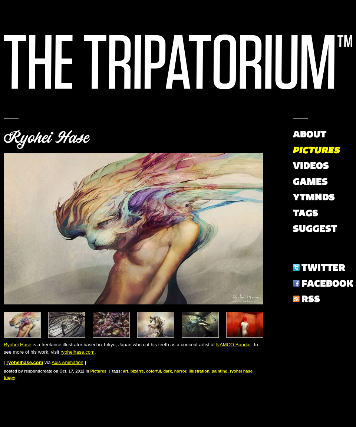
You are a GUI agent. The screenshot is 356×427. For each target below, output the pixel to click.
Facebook (327, 283)
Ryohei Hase (46, 137)
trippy (9, 377)
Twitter (323, 267)
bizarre (137, 371)
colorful (153, 371)
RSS (310, 299)
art (125, 371)
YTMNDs (314, 197)
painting (220, 371)
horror (180, 371)
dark (167, 371)
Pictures (98, 371)
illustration (198, 371)
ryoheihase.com (77, 352)
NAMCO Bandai (233, 344)
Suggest (315, 228)
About (309, 134)
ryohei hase (241, 371)
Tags (305, 213)
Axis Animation (67, 362)
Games (310, 181)
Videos (311, 165)
